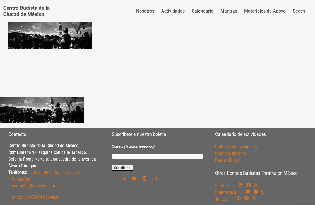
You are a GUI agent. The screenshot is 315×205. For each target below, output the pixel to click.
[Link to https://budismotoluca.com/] (238, 198)
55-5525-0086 (40, 172)
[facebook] (114, 178)
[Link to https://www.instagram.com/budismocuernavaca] (263, 191)
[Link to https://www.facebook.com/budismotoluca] (246, 198)
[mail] (154, 178)
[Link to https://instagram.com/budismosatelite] (256, 185)
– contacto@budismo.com (31, 186)
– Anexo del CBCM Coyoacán (34, 197)
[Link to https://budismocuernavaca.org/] (248, 191)
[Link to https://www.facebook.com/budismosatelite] (248, 185)
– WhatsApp (19, 179)
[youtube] (134, 178)
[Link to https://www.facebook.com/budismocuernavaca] (256, 191)
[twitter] (124, 178)
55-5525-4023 (67, 172)
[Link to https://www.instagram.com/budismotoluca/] (254, 198)
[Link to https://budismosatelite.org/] (241, 185)
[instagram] (144, 178)
